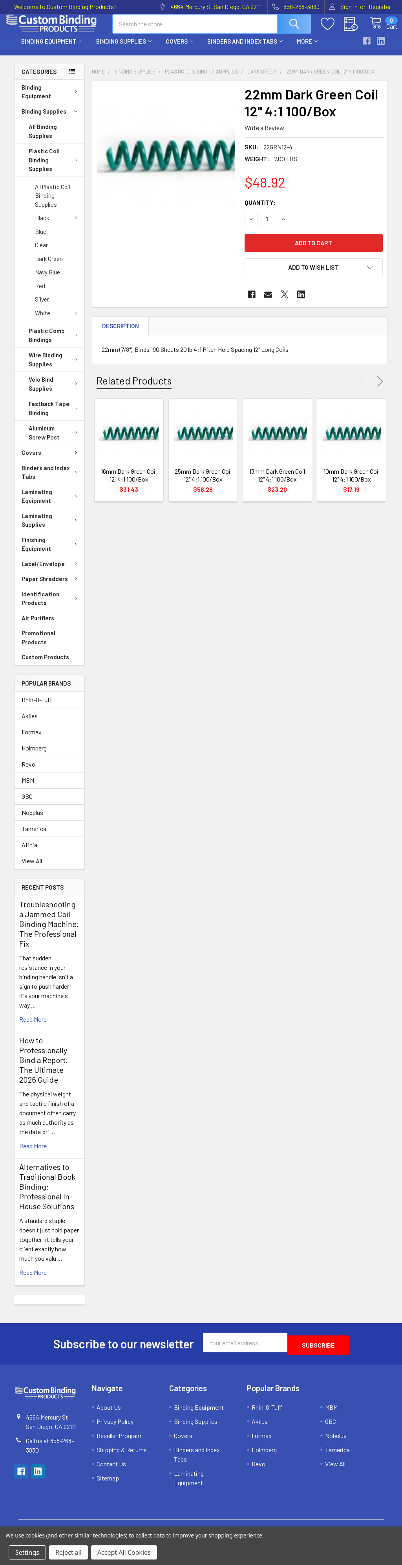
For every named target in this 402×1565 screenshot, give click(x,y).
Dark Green (49, 265)
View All (32, 868)
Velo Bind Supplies (54, 391)
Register (380, 6)
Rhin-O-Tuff (37, 706)
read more (33, 1026)
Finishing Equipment (51, 551)
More (307, 48)
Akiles (30, 722)
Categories (39, 78)
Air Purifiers (38, 625)
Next (378, 388)
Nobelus (32, 819)
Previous (363, 388)
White (57, 320)
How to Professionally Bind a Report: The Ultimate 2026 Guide (43, 1067)
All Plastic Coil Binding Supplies (52, 202)
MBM (28, 787)
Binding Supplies (124, 48)
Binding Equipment (51, 48)
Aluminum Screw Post (54, 440)
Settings (27, 1552)
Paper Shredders (51, 585)
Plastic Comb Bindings (54, 342)
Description (120, 333)
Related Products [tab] (134, 388)
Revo (28, 771)
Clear (41, 252)
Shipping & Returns (122, 1454)
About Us (109, 1411)
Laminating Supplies (51, 527)
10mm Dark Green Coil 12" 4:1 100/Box (351, 482)
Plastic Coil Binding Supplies (53, 166)
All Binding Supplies (43, 138)
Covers (179, 48)
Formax (32, 739)
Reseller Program (119, 1440)
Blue (40, 238)
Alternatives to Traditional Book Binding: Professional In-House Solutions (47, 1193)
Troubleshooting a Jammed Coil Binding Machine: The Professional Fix (49, 931)
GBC (27, 803)
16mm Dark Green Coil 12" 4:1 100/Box (129, 482)
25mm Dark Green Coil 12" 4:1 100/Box (203, 482)
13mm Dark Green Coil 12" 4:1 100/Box (277, 482)
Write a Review (264, 134)
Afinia (29, 851)
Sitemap (108, 1482)
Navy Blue (47, 279)
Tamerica (34, 835)
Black (57, 224)
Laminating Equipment (51, 503)
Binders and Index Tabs (245, 48)
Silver (42, 306)
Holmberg (34, 755)
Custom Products (45, 664)
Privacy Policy (115, 1425)
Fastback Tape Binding (54, 415)
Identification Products (51, 606)
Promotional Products (38, 644)
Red (40, 292)
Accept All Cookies (124, 1552)
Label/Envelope (51, 570)
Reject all (68, 1552)
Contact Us (111, 1468)
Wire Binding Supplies (54, 367)
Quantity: (260, 209)
